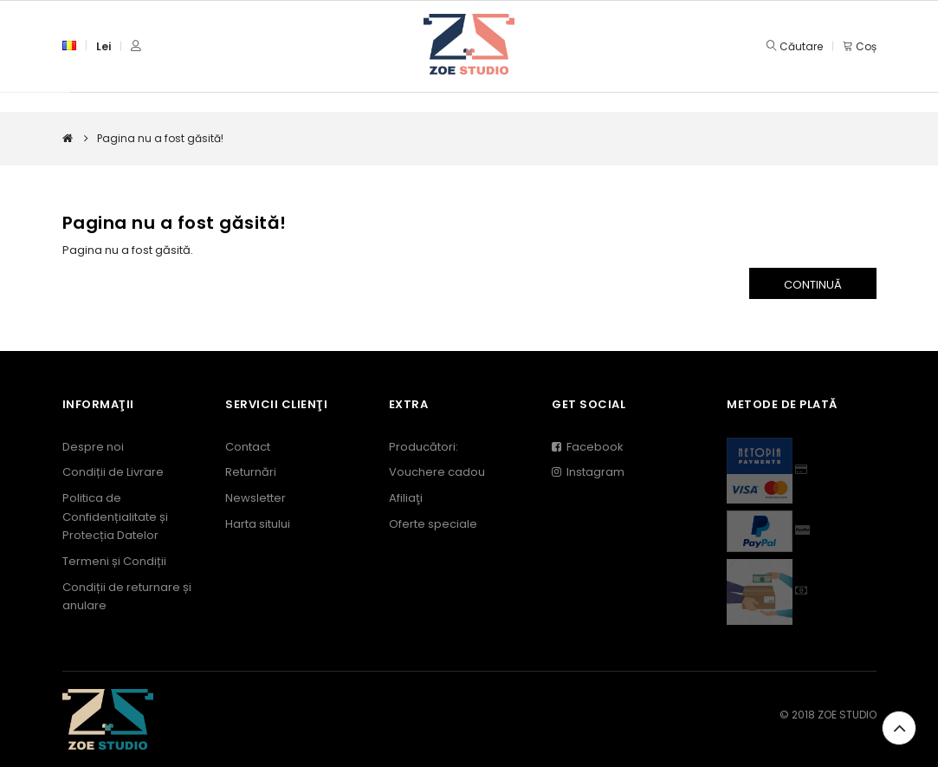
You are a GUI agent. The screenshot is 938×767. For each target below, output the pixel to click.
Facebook (588, 447)
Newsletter (255, 498)
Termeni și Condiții (114, 561)
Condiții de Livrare (113, 472)
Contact (247, 447)
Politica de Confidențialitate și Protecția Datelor (115, 516)
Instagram (588, 472)
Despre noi (93, 447)
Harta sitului (257, 524)
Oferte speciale (433, 524)
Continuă (813, 284)
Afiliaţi (406, 498)
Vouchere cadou (437, 472)
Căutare (801, 46)
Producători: (423, 447)
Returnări (250, 472)
